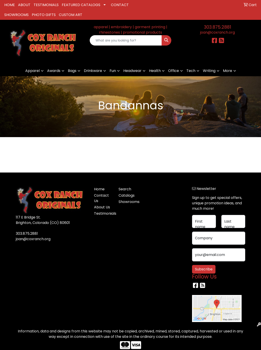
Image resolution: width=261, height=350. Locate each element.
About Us (102, 207)
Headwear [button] (132, 70)
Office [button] (173, 70)
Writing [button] (209, 70)
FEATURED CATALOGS (81, 4)
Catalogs (127, 195)
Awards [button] (53, 70)
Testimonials (103, 213)
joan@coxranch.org (217, 32)
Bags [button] (72, 70)
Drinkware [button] (93, 70)
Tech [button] (190, 70)
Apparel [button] (32, 70)
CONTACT (120, 4)
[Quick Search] (126, 40)
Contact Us (101, 198)
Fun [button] (113, 70)
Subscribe (204, 269)
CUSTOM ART (70, 14)
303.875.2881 (217, 27)
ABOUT (24, 4)
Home (99, 189)
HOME (9, 4)
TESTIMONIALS (46, 4)
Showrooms (128, 201)
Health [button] (155, 70)
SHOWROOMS (16, 14)
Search (125, 189)
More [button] (227, 70)
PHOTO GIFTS (44, 14)
